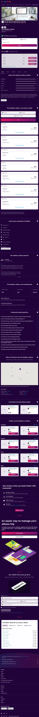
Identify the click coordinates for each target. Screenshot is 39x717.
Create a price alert (16, 505)
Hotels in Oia (4, 640)
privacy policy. (20, 612)
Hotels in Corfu (5, 638)
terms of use (15, 612)
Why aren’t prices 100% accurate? (20, 663)
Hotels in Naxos (5, 646)
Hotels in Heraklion (5, 643)
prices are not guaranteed (25, 656)
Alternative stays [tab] (12, 625)
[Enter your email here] (20, 604)
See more (35, 424)
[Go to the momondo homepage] (7, 1)
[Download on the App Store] (11, 709)
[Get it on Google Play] (4, 709)
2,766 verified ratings (12, 35)
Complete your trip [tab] (27, 625)
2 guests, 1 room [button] (5, 42)
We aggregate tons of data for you (20, 661)
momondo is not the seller (20, 659)
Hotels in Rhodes (5, 637)
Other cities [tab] (5, 625)
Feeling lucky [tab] (19, 625)
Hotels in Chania (5, 635)
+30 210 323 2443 (5, 34)
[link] (13, 433)
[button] (2, 2)
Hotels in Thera (5, 632)
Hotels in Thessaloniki (6, 634)
